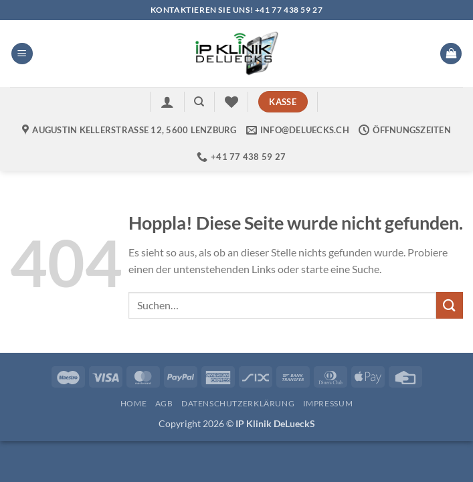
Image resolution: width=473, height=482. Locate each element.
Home (133, 403)
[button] (22, 54)
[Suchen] (199, 101)
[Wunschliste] (231, 101)
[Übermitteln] (449, 305)
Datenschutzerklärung (237, 403)
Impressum (328, 403)
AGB (164, 403)
